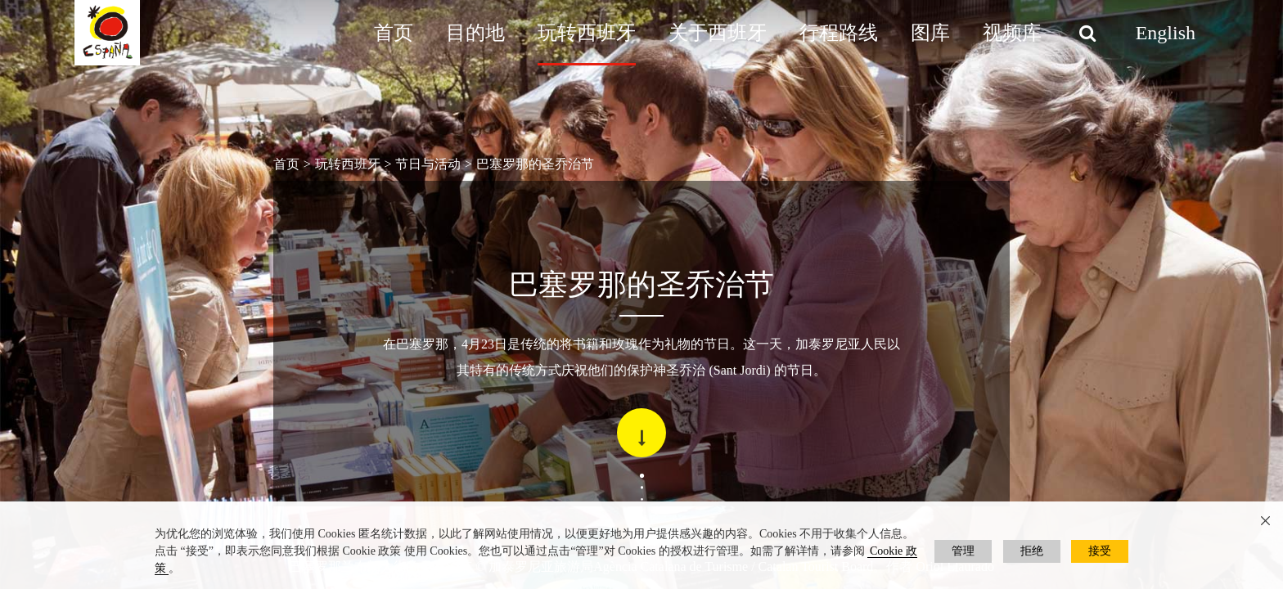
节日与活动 (428, 164)
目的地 (475, 32)
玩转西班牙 (587, 32)
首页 (393, 32)
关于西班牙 (718, 32)
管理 (963, 551)
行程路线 (838, 32)
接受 (1099, 551)
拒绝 (1031, 551)
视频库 (1012, 32)
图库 (930, 32)
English (1165, 32)
